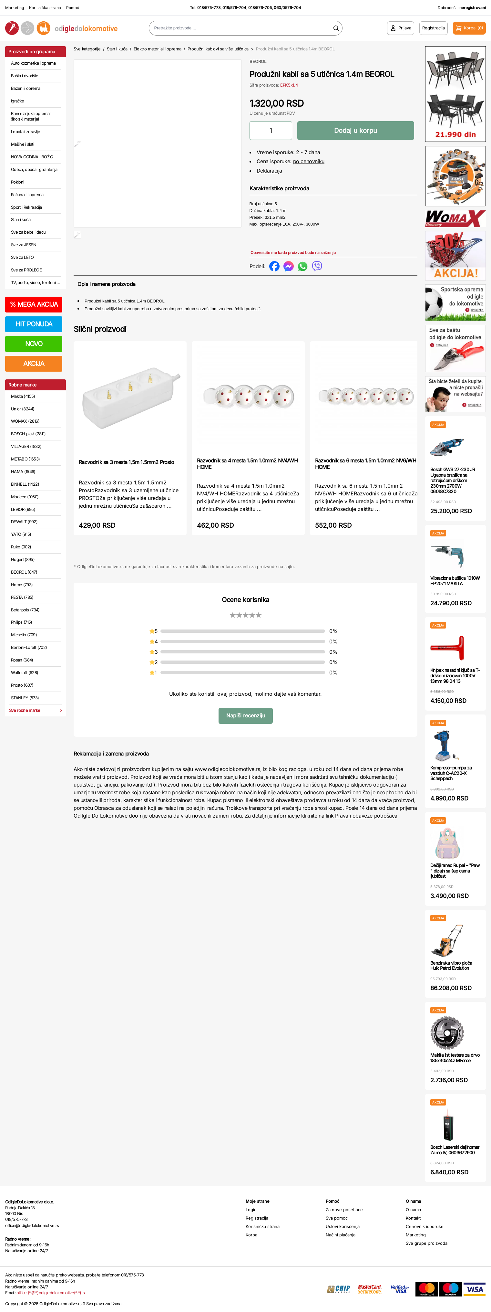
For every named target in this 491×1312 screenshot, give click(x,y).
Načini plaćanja (340, 1234)
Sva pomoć (337, 1218)
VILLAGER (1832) (26, 446)
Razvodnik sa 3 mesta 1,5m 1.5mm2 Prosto (126, 465)
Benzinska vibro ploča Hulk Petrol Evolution (451, 965)
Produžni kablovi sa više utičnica (218, 48)
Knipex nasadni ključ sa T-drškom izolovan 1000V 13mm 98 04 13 (455, 675)
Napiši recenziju (245, 718)
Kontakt (413, 1218)
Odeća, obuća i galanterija (34, 169)
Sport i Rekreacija (26, 207)
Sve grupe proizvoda (426, 1243)
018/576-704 (234, 7)
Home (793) (22, 584)
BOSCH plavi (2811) (28, 433)
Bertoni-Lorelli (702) (29, 647)
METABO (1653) (25, 458)
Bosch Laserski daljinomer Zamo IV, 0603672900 (454, 1149)
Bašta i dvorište (24, 75)
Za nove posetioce (344, 1209)
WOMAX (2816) (25, 421)
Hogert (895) (23, 559)
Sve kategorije (87, 48)
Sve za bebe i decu (28, 232)
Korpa (251, 1234)
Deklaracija (269, 170)
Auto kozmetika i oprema (33, 63)
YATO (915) (21, 534)
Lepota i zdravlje (25, 131)
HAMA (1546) (23, 471)
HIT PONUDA (33, 324)
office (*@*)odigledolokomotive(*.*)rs (50, 1292)
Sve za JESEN (23, 244)
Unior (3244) (22, 408)
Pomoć (72, 7)
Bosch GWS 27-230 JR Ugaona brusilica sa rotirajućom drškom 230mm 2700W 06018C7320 (452, 480)
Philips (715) (21, 622)
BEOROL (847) (24, 572)
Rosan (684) (22, 659)
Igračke (17, 100)
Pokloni (17, 182)
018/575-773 (208, 7)
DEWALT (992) (24, 521)
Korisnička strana (45, 7)
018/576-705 (260, 7)
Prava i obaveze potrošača (366, 819)
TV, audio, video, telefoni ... (35, 282)
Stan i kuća (20, 219)
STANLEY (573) (25, 697)
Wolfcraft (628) (24, 672)
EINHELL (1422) (25, 484)
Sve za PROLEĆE (26, 269)
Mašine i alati (22, 144)
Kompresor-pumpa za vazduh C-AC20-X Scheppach (451, 773)
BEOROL (258, 61)
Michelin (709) (24, 634)
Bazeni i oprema (25, 88)
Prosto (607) (22, 685)
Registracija (257, 1218)
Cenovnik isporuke (425, 1226)
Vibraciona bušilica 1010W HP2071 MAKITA (455, 580)
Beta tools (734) (25, 609)
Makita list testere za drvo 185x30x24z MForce (454, 1057)
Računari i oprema (27, 194)
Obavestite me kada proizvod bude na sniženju (293, 252)
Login (251, 1209)
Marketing (14, 7)
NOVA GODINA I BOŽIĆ (32, 156)
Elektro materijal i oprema (157, 48)
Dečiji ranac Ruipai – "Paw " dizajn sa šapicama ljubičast (454, 870)
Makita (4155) (23, 396)
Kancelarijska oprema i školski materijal (31, 116)
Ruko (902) (21, 546)
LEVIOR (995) (23, 509)
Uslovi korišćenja (343, 1226)
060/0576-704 (287, 7)
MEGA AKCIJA (34, 304)
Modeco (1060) (25, 496)
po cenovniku (308, 161)
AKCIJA (33, 363)
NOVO (33, 344)
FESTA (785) (22, 597)
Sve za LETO (22, 257)
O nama (413, 1209)
